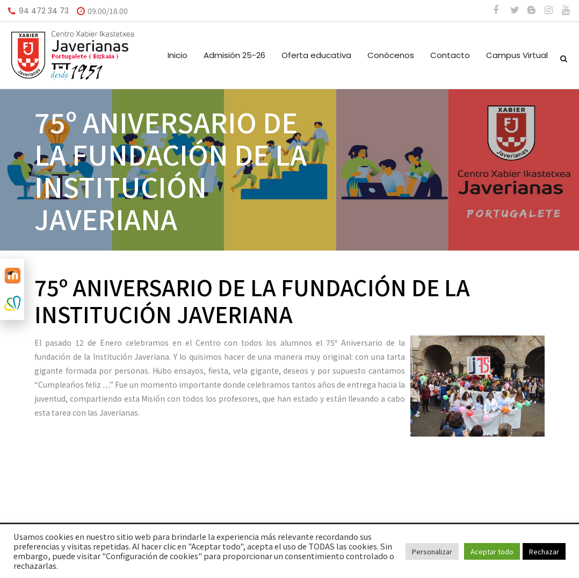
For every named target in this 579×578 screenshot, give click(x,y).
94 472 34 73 (44, 10)
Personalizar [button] (432, 551)
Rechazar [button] (544, 551)
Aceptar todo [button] (492, 551)
